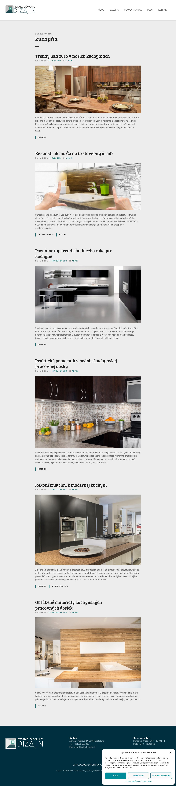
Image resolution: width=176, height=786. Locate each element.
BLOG (150, 10)
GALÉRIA (114, 10)
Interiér (42, 139)
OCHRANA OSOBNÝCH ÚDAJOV (88, 766)
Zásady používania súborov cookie (138, 781)
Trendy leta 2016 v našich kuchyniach (72, 57)
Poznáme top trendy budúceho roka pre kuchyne (73, 255)
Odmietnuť (138, 775)
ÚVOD (101, 10)
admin (69, 62)
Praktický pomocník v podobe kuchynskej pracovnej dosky (76, 365)
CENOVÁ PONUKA (133, 10)
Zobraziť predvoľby (161, 775)
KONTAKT (163, 10)
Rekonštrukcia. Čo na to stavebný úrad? (74, 155)
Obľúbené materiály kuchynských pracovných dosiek (68, 606)
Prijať (115, 775)
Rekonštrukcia (45, 236)
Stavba (62, 236)
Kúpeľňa (42, 707)
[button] (170, 752)
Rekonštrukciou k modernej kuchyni (71, 486)
